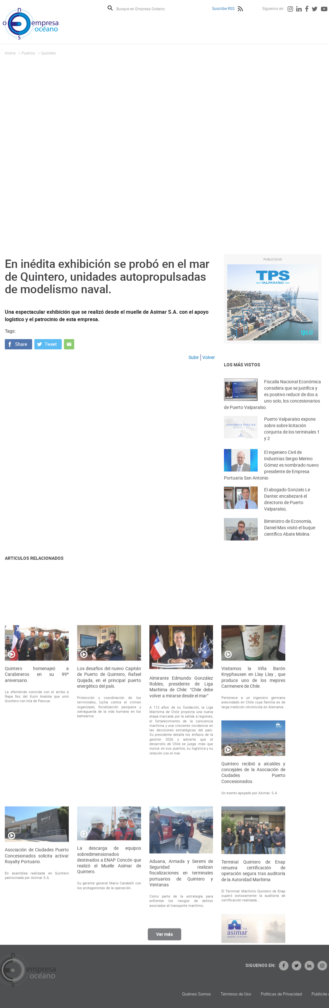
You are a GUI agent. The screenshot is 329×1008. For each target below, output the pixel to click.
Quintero (48, 53)
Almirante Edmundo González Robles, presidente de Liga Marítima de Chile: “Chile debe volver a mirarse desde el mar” (181, 788)
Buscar (110, 8)
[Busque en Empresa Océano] (144, 8)
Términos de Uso (285, 994)
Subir (194, 357)
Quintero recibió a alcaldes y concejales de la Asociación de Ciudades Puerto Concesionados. (253, 873)
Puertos (28, 53)
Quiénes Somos (245, 994)
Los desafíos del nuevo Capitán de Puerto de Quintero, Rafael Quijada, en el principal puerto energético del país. (109, 778)
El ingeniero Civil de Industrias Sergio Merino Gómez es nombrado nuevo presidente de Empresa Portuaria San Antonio (271, 474)
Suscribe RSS (223, 8)
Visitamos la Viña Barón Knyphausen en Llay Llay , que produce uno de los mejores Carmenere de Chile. (253, 778)
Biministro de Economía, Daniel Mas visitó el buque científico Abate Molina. (289, 534)
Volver (208, 357)
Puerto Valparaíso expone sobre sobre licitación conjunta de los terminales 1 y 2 (292, 435)
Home (10, 53)
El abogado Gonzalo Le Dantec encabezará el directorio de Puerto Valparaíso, (287, 506)
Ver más (164, 938)
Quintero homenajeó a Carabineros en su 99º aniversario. (37, 775)
